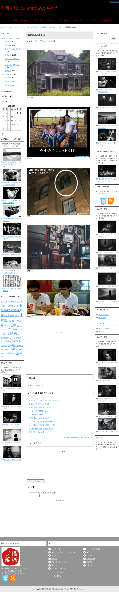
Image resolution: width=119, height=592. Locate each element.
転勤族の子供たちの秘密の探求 (41, 429)
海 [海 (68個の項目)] (8, 346)
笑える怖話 (78, 21)
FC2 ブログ (102, 318)
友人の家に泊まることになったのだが (43, 400)
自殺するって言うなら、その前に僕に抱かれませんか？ (12, 164)
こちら (111, 447)
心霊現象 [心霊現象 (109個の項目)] (7, 341)
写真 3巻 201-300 (47, 41)
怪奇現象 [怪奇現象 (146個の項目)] (16, 341)
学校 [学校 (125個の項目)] (17, 329)
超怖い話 (38, 21)
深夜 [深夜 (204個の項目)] (12, 345)
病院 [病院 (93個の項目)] (21, 346)
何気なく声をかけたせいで (107, 431)
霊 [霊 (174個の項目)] (17, 353)
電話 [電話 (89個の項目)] (14, 353)
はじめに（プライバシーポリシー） (63, 552)
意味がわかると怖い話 (12, 49)
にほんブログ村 (103, 315)
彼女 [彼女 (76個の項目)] (19, 334)
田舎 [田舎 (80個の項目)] (17, 346)
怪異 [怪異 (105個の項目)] (3, 346)
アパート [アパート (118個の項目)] (12, 301)
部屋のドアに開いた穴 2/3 (39, 404)
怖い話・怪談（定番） (21, 21)
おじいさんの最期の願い (38, 411)
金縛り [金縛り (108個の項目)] (9, 353)
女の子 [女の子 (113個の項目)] (7, 329)
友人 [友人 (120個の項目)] (14, 321)
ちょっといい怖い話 (12, 59)
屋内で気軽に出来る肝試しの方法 (42, 425)
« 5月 (2, 134)
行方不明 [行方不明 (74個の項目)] (19, 350)
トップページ (56, 549)
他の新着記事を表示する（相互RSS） (78, 437)
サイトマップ (114, 2)
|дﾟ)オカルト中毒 (104, 328)
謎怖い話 (50, 21)
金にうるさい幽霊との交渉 (12, 460)
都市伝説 (8, 71)
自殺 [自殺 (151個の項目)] (13, 349)
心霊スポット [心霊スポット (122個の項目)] (7, 338)
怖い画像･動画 (8, 75)
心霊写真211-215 (36, 386)
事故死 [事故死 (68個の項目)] (17, 316)
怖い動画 (8, 85)
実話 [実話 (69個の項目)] (21, 329)
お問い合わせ (106, 21)
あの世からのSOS (36, 415)
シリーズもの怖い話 (12, 65)
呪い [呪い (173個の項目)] (3, 325)
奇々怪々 (101, 331)
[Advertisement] (59, 350)
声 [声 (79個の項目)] (7, 326)
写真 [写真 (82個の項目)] (10, 321)
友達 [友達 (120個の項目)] (19, 321)
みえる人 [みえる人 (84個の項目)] (4, 302)
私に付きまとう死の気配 (106, 286)
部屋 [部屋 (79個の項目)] (4, 353)
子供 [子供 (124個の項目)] (13, 329)
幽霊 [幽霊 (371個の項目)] (13, 333)
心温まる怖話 (63, 21)
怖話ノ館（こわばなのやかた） (32, 8)
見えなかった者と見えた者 (107, 416)
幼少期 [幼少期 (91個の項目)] (7, 334)
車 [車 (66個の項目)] (1, 353)
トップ (5, 21)
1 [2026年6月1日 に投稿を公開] (6, 113)
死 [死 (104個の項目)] (6, 346)
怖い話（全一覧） (9, 38)
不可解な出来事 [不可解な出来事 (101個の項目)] (12, 306)
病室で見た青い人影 (36, 432)
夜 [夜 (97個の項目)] (12, 326)
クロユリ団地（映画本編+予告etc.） (43, 422)
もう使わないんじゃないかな (40, 418)
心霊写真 (8, 78)
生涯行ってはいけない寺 (11, 255)
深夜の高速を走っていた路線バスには (43, 408)
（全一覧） (92, 21)
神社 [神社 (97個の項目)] (3, 350)
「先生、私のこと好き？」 (107, 252)
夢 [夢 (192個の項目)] (14, 325)
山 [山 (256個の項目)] (2, 333)
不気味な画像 (9, 81)
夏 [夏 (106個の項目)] (10, 326)
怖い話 (7, 41)
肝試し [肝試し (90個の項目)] (7, 350)
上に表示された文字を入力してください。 (43, 493)
